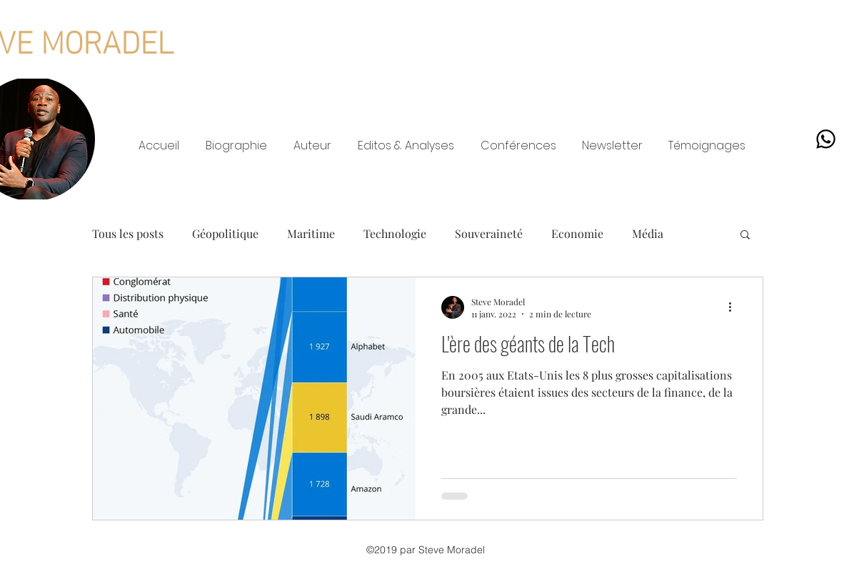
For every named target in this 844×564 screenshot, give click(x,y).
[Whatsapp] (826, 139)
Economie (577, 233)
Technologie (394, 233)
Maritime (311, 233)
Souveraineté (489, 233)
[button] (745, 235)
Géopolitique (225, 233)
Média (647, 233)
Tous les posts (128, 233)
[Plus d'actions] (734, 307)
